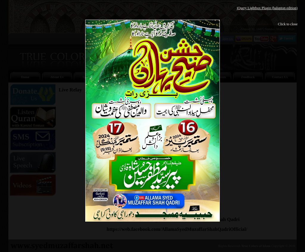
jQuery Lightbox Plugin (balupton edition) (267, 8)
